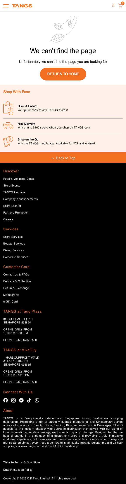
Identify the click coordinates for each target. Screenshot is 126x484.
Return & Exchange (16, 288)
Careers (8, 219)
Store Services (13, 237)
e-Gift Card (10, 301)
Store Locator (12, 206)
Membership (11, 295)
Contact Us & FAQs (16, 274)
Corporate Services (16, 257)
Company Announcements (20, 199)
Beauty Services (14, 243)
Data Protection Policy (18, 470)
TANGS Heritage (14, 192)
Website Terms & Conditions (22, 462)
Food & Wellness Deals (18, 179)
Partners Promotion (16, 212)
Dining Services (13, 250)
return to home (63, 74)
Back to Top (62, 158)
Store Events (11, 185)
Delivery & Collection (17, 281)
